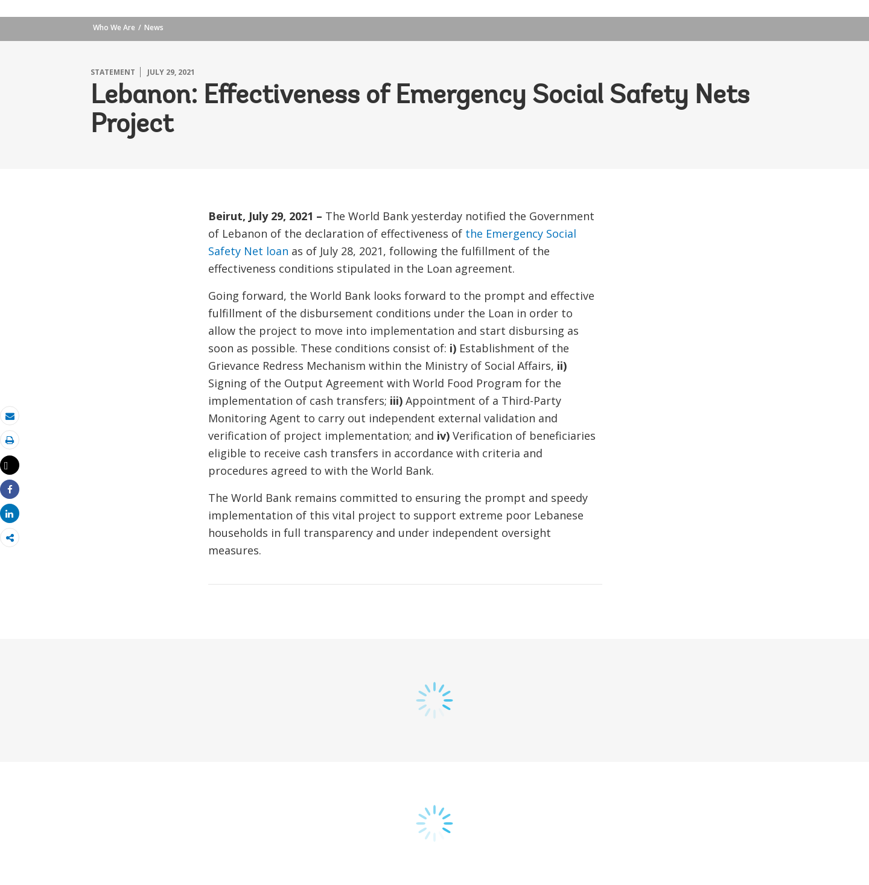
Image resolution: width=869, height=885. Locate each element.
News (154, 27)
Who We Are (114, 27)
